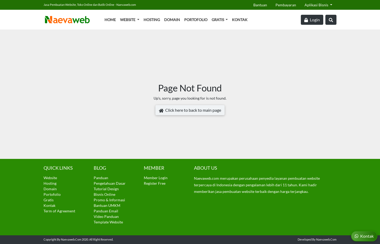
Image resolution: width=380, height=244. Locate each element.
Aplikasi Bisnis (317, 5)
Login (312, 19)
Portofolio (195, 19)
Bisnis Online (104, 194)
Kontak (240, 19)
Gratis (218, 19)
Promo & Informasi (109, 200)
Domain (172, 19)
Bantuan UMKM (107, 205)
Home (110, 19)
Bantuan (260, 5)
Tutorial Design (106, 189)
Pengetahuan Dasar (110, 183)
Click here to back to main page (190, 110)
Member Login (156, 177)
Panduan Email (106, 211)
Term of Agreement (59, 211)
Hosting (152, 19)
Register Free (154, 183)
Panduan (101, 177)
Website (128, 19)
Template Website (108, 222)
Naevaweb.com (71, 239)
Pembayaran (286, 5)
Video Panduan (106, 216)
